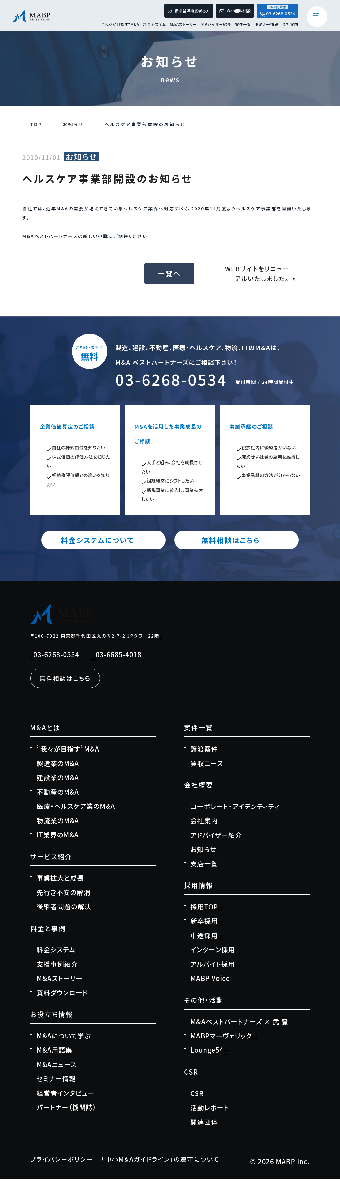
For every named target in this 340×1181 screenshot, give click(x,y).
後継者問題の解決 (64, 908)
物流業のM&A (58, 822)
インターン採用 (215, 951)
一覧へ (170, 273)
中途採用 (206, 937)
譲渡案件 (204, 750)
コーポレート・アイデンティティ (234, 808)
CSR (197, 1095)
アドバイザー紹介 (216, 26)
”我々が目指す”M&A (68, 750)
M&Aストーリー (183, 26)
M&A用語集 (54, 1052)
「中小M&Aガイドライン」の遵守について (169, 1161)
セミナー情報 (266, 26)
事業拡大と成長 (60, 879)
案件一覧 (243, 26)
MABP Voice (210, 980)
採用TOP (206, 908)
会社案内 (290, 26)
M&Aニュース (57, 1066)
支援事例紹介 (57, 965)
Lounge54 (209, 1052)
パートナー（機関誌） (66, 1109)
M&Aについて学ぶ (64, 1037)
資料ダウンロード (62, 994)
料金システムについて (109, 540)
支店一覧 (204, 865)
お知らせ (73, 124)
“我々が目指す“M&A (120, 26)
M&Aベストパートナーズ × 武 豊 (239, 1023)
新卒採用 (206, 923)
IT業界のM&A (58, 836)
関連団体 (204, 1123)
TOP (36, 124)
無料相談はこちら (231, 540)
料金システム (154, 26)
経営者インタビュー (65, 1094)
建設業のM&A (58, 779)
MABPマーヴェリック (223, 1037)
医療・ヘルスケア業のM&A (76, 807)
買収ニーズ (206, 765)
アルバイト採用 (215, 965)
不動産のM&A (58, 793)
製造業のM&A (58, 765)
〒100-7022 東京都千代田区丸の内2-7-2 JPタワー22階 (97, 637)
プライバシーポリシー (64, 1161)
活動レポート (209, 1109)
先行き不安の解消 (64, 894)
